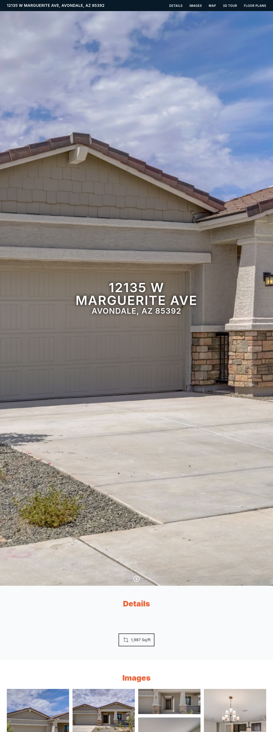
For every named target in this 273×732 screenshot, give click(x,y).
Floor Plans (255, 5)
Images (195, 5)
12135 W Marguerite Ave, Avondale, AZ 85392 (56, 5)
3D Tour (230, 5)
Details (176, 5)
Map (212, 5)
